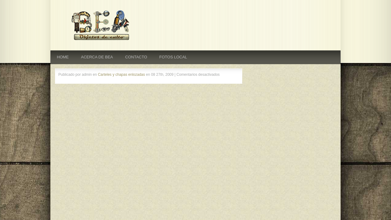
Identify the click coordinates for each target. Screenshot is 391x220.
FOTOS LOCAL (173, 57)
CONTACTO (136, 57)
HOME (63, 57)
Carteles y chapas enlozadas (121, 74)
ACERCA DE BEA (97, 57)
